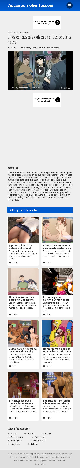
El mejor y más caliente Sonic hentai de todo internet (56, 299)
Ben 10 (31, 434)
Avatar (14, 434)
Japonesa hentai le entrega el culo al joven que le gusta (20, 248)
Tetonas (34, 444)
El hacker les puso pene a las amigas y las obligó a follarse (21, 403)
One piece (15, 444)
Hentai (10, 32)
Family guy (39, 437)
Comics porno (38, 47)
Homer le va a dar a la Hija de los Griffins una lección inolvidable (57, 351)
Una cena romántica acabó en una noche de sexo (21, 299)
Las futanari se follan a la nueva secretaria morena (56, 403)
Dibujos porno (21, 32)
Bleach (48, 434)
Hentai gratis (16, 440)
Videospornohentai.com (30, 5)
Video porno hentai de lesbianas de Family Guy (23, 351)
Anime (27, 47)
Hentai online (39, 440)
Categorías (40, 464)
